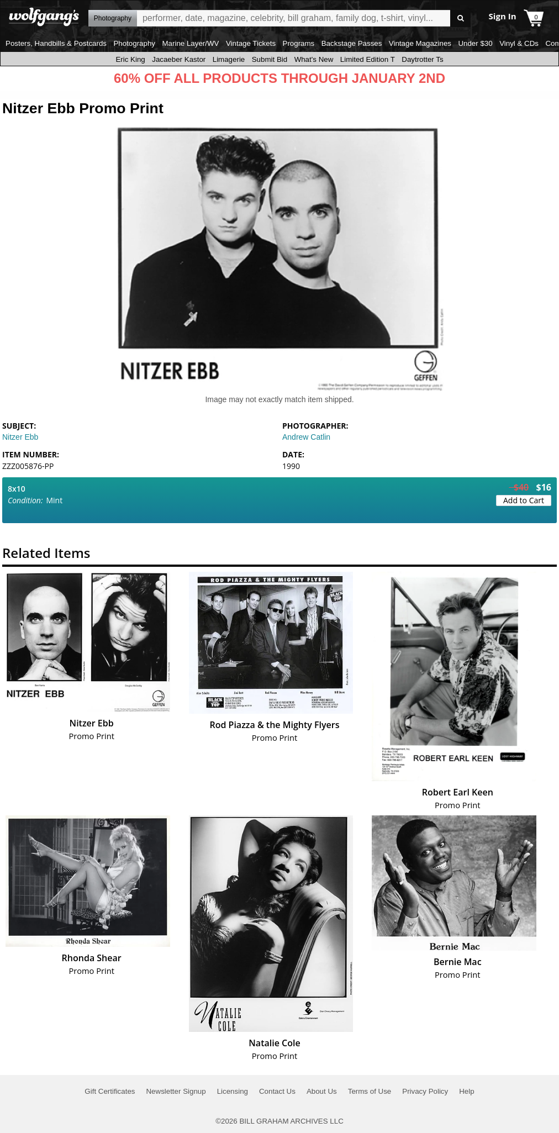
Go (460, 18)
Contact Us (277, 1091)
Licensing (232, 1091)
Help (466, 1091)
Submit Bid (269, 59)
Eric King (130, 59)
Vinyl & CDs (519, 43)
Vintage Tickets (251, 43)
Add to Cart (523, 500)
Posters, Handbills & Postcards (56, 43)
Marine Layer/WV (190, 43)
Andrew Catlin (306, 437)
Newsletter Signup (175, 1091)
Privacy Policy (425, 1091)
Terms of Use (370, 1091)
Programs (299, 43)
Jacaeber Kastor (178, 59)
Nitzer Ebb (20, 437)
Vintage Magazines (420, 43)
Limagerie (229, 59)
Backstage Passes (351, 43)
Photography (134, 43)
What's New (314, 59)
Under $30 (475, 43)
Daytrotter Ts (422, 59)
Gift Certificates (110, 1091)
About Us (322, 1091)
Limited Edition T (367, 59)
